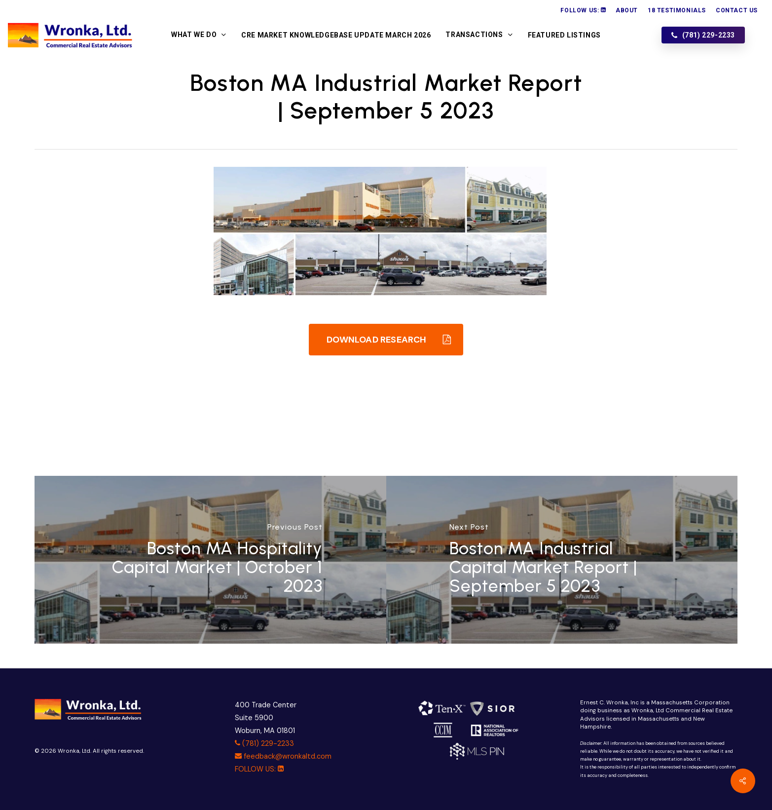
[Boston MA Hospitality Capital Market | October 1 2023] (210, 560)
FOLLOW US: (259, 769)
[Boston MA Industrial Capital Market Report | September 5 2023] (562, 560)
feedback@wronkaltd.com (283, 756)
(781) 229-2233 (264, 743)
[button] (386, 339)
